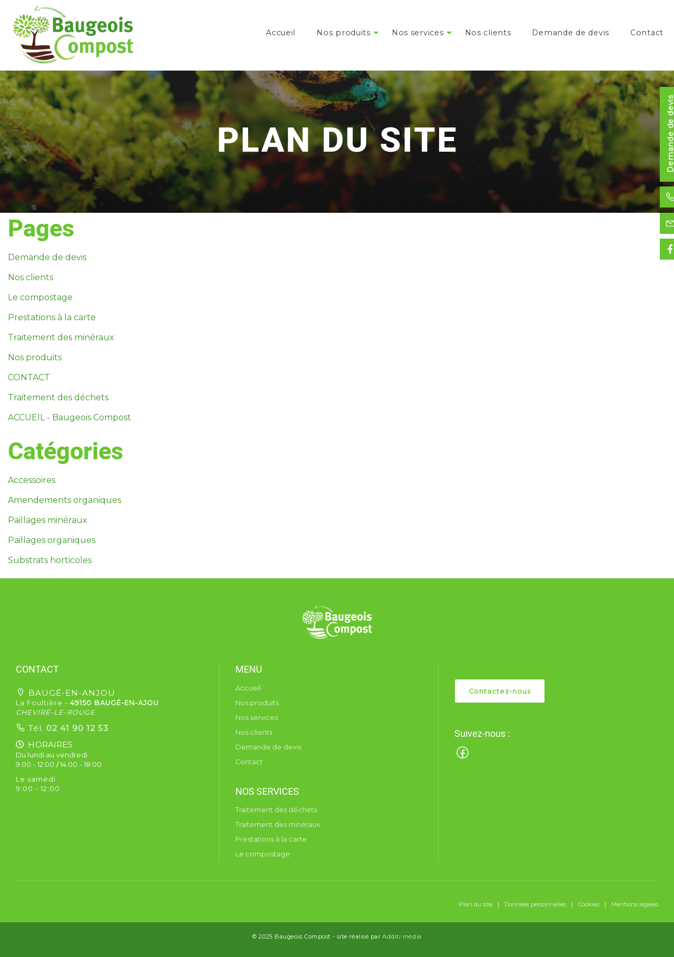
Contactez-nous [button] (500, 691)
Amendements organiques (64, 500)
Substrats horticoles (50, 560)
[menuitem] (280, 32)
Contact (646, 32)
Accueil (280, 32)
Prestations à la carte (52, 317)
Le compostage (40, 297)
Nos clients (488, 32)
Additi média (402, 936)
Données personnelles (535, 904)
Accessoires (31, 480)
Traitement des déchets (58, 397)
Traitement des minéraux (61, 337)
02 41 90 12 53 (76, 728)
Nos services (418, 32)
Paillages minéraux (47, 520)
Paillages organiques (51, 540)
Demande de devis (570, 32)
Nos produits (343, 32)
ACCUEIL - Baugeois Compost (69, 417)
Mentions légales (634, 904)
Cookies (588, 904)
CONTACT (29, 377)
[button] (337, 622)
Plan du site (475, 904)
